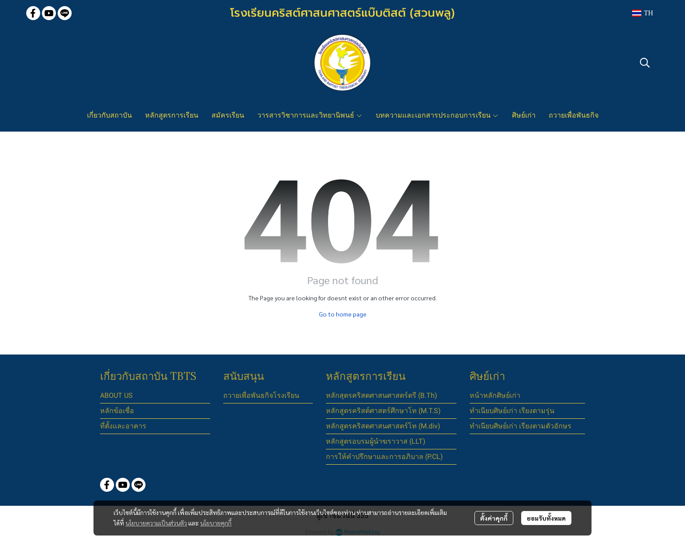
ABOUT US (116, 395)
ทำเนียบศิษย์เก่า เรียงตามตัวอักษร (520, 426)
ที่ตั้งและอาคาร (123, 426)
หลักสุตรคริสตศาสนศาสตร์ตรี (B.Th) (381, 395)
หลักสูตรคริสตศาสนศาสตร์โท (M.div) (383, 426)
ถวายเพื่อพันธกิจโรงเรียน (261, 395)
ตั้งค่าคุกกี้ (494, 518)
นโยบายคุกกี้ (216, 523)
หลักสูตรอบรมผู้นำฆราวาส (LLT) (376, 441)
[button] (642, 13)
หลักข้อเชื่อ (117, 411)
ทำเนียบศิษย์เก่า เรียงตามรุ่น (512, 411)
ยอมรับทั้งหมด (546, 518)
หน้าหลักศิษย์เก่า (495, 395)
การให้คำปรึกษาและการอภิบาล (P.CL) (384, 456)
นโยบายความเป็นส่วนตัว (156, 523)
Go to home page (343, 314)
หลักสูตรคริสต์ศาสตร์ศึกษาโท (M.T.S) (383, 411)
